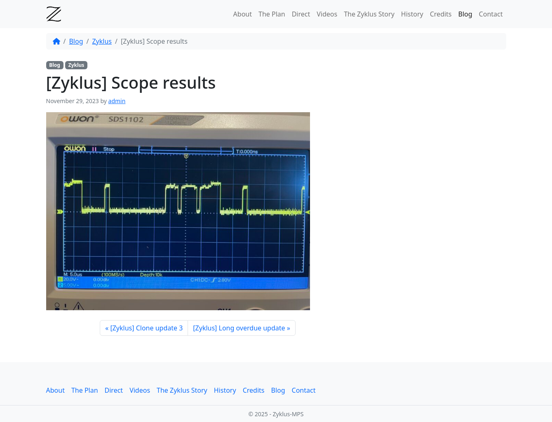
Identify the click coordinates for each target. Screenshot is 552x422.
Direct (301, 14)
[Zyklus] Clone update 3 (146, 327)
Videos (327, 14)
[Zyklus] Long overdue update (239, 327)
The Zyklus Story (369, 14)
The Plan (271, 14)
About (242, 14)
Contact (491, 14)
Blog (465, 14)
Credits (441, 14)
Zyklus (102, 41)
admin (117, 101)
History (412, 14)
